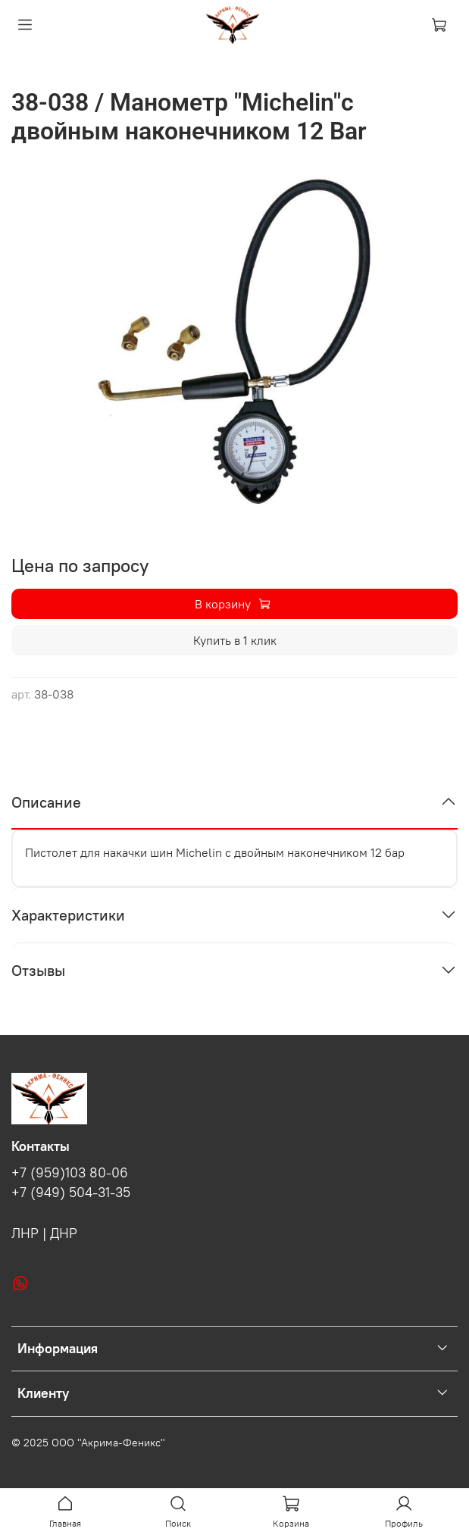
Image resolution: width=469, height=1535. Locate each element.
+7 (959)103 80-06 (69, 1173)
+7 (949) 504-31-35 (70, 1192)
